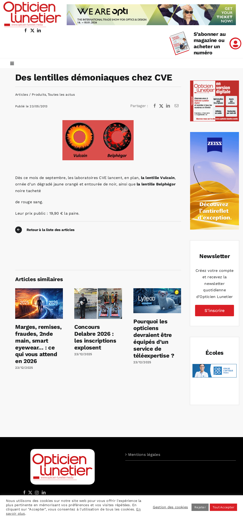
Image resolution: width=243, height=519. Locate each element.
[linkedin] (39, 30)
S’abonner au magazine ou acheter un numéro (210, 43)
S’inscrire (214, 310)
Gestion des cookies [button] (170, 507)
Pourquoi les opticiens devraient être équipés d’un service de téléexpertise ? (153, 338)
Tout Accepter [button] (223, 507)
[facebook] (26, 30)
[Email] (176, 106)
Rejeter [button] (200, 507)
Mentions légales (144, 454)
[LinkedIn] (168, 106)
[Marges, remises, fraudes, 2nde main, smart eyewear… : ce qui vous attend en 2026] (39, 290)
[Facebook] (154, 106)
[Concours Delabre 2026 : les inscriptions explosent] (98, 290)
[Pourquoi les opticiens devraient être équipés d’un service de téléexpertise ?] (157, 290)
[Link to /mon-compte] (235, 43)
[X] (161, 106)
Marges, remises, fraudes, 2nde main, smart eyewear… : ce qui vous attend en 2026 (38, 344)
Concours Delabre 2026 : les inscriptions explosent (95, 337)
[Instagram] (36, 492)
